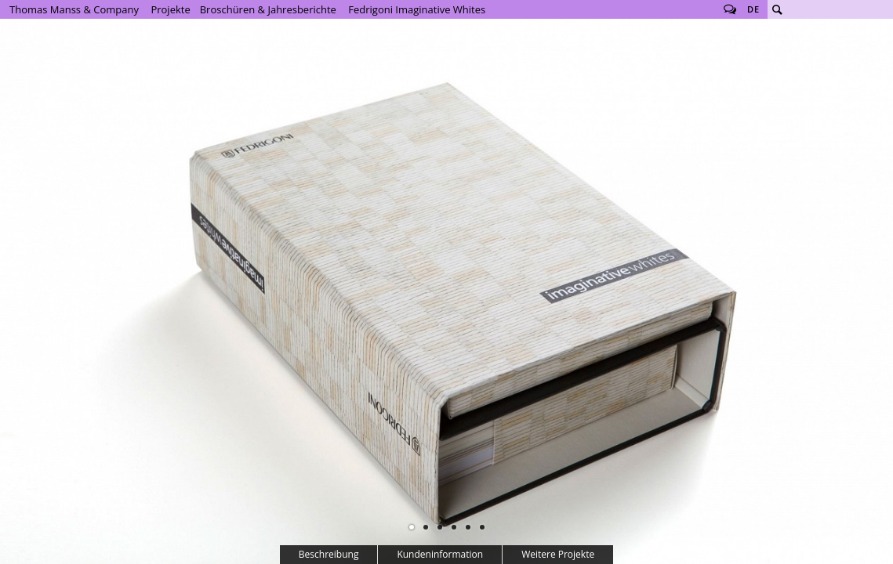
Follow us (730, 9)
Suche (777, 9)
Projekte (170, 9)
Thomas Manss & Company (74, 9)
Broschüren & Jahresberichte (268, 9)
